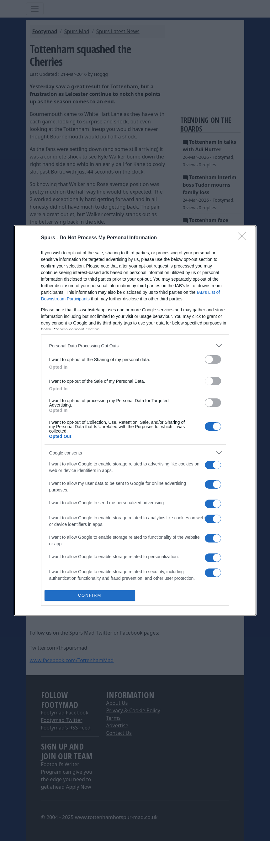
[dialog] (135, 420)
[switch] (213, 359)
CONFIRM (90, 595)
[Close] (244, 238)
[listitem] (135, 345)
